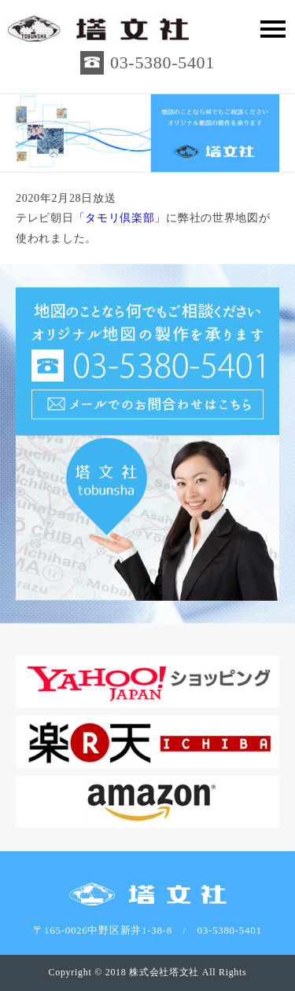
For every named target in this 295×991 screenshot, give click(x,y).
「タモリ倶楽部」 (120, 218)
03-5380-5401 (162, 62)
